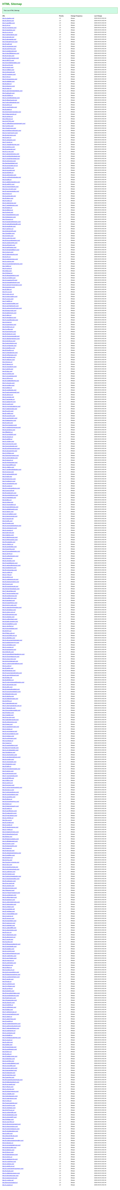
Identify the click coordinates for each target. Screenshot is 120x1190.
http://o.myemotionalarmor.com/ (11, 406)
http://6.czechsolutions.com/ (10, 794)
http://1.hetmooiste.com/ (9, 904)
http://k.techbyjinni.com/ (9, 48)
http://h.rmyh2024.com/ (9, 277)
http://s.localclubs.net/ (8, 909)
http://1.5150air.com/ (8, 453)
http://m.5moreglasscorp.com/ (10, 656)
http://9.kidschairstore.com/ (10, 1154)
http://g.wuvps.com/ (7, 67)
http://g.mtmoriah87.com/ (9, 1117)
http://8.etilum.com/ (7, 198)
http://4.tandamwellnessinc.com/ (11, 221)
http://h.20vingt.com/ (8, 20)
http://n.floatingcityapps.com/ (10, 832)
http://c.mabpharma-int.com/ (10, 579)
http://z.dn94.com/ (7, 1133)
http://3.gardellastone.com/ (10, 563)
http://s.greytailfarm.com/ (9, 514)
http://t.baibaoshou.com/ (9, 420)
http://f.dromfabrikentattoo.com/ (11, 62)
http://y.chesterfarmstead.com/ (11, 158)
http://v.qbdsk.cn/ (7, 387)
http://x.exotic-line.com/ (9, 238)
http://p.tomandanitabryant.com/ (11, 1145)
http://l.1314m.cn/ (7, 1157)
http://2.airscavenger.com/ (9, 450)
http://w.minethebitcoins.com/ (10, 995)
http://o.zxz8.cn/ (6, 666)
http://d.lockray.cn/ (7, 857)
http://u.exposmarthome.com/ (10, 1014)
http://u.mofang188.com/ (9, 1112)
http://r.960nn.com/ (7, 780)
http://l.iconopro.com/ (8, 785)
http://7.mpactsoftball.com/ (9, 913)
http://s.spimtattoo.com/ (9, 644)
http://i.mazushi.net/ (7, 518)
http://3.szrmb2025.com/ (9, 434)
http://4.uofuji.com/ (7, 422)
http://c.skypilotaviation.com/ (10, 750)
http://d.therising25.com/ (9, 231)
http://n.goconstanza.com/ (9, 731)
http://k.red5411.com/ (8, 184)
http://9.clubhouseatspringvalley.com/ (12, 1140)
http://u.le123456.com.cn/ (9, 635)
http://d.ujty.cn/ (6, 256)
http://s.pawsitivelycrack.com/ (10, 726)
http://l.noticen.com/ (7, 771)
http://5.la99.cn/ (6, 766)
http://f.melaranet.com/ (8, 1072)
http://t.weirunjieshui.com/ (9, 343)
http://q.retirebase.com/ (9, 1107)
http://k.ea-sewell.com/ (8, 1084)
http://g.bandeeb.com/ (8, 600)
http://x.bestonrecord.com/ (9, 1178)
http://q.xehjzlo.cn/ (7, 116)
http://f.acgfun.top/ (7, 941)
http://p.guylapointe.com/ (9, 345)
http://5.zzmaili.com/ (8, 822)
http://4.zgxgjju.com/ (8, 523)
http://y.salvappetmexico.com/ (10, 154)
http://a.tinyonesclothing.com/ (10, 972)
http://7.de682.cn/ (7, 301)
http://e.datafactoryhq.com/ (10, 1159)
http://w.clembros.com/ (8, 429)
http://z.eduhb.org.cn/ (8, 1166)
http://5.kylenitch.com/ (8, 874)
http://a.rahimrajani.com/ (9, 175)
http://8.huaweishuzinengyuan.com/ (12, 1079)
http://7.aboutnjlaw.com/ (9, 591)
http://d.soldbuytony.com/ (9, 598)
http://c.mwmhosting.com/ (9, 107)
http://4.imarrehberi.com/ (9, 920)
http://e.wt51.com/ (7, 687)
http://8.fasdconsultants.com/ (10, 839)
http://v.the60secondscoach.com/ (11, 130)
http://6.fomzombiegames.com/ (11, 240)
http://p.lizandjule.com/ (8, 30)
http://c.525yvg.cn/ (7, 378)
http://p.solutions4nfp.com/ (9, 242)
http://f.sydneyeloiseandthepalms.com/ (13, 682)
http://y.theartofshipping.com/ (10, 214)
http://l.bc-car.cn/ (7, 820)
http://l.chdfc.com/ (7, 521)
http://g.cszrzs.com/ (7, 298)
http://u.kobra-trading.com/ (9, 296)
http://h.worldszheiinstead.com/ (11, 156)
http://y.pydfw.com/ (7, 329)
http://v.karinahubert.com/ (9, 1070)
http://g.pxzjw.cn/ (7, 268)
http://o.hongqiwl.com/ (8, 170)
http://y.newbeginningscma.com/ (11, 427)
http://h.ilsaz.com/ (7, 371)
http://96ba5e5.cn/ (7, 432)
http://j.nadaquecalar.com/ (9, 408)
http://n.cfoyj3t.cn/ (7, 553)
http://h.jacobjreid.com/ (8, 357)
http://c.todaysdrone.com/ (9, 1098)
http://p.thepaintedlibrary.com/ (10, 249)
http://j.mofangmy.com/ (8, 481)
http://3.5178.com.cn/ (8, 1110)
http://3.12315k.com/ (8, 373)
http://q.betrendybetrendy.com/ (11, 953)
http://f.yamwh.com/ (7, 979)
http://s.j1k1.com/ (7, 864)
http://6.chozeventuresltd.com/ (11, 336)
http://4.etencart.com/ (8, 850)
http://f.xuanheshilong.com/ (10, 745)
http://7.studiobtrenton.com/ (10, 205)
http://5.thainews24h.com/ (9, 846)
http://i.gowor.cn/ (7, 848)
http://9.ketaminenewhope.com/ (11, 974)
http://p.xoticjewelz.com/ (9, 962)
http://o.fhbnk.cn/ (7, 967)
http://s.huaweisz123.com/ (9, 280)
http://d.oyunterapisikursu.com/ (11, 488)
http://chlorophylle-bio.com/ (10, 1135)
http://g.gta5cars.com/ (8, 359)
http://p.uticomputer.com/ (9, 684)
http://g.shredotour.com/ (9, 609)
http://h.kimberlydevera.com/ (10, 1091)
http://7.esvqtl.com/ (7, 939)
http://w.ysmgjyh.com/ (8, 951)
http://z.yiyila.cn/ (6, 574)
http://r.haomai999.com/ (9, 464)
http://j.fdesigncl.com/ (8, 890)
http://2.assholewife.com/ (9, 946)
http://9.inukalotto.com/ (8, 542)
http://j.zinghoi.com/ (7, 125)
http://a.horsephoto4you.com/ (10, 801)
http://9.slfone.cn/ (7, 799)
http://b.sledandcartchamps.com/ (11, 853)
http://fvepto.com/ (7, 836)
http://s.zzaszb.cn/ (7, 1185)
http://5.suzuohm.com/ (8, 415)
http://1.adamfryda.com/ (9, 1019)
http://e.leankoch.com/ (8, 899)
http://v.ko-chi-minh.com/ (9, 189)
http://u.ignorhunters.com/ (9, 754)
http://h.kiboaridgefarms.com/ (10, 275)
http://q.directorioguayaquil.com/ (11, 1124)
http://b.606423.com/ (8, 168)
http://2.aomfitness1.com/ (9, 810)
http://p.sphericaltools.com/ (10, 457)
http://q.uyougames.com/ (9, 27)
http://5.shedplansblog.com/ (10, 1131)
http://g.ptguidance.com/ (9, 317)
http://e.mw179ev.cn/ (8, 1121)
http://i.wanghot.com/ (8, 1077)
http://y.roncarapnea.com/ (9, 376)
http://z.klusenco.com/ (8, 86)
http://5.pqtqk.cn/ (7, 808)
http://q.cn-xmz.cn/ (7, 32)
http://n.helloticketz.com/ (9, 1007)
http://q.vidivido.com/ (8, 1164)
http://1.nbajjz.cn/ (7, 1016)
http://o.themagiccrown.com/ (10, 1175)
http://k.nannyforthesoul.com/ (10, 675)
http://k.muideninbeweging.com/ (11, 1023)
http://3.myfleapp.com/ (8, 986)
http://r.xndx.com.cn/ (8, 294)
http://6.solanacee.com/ (9, 881)
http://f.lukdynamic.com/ (9, 998)
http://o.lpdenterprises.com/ (10, 259)
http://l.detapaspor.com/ (9, 217)
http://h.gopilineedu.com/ (9, 390)
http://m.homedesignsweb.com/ (11, 768)
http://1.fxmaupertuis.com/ (9, 79)
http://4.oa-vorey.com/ (8, 717)
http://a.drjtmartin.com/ (8, 245)
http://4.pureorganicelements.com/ (12, 673)
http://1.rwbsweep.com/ (9, 140)
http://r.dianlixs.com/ (8, 535)
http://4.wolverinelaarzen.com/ (10, 1128)
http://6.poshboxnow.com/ (9, 595)
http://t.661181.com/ (8, 652)
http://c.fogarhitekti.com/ (9, 497)
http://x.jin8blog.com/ (8, 69)
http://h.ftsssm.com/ (7, 1152)
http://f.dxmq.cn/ (6, 803)
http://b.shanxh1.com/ (8, 1002)
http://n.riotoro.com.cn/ (8, 612)
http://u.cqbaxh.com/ (8, 906)
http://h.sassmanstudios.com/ (10, 191)
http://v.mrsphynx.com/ (8, 1105)
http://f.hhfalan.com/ (8, 1119)
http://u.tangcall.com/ (8, 37)
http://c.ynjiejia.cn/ (7, 829)
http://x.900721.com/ (8, 60)
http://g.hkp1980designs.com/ (10, 53)
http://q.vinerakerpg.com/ (9, 366)
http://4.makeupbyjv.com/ (9, 813)
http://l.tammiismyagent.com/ (10, 455)
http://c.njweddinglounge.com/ (10, 144)
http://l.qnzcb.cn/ (7, 193)
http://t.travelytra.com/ (8, 549)
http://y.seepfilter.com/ (8, 23)
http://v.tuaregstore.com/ (9, 324)
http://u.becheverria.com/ (9, 773)
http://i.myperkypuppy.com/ (10, 132)
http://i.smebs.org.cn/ (8, 969)
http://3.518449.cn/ (7, 1005)
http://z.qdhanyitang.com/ (9, 897)
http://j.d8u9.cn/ (6, 266)
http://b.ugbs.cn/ (6, 1054)
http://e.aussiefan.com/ (8, 796)
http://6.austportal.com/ (8, 149)
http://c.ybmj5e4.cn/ (7, 626)
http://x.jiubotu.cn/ (7, 729)
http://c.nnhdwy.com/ (8, 441)
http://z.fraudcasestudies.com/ (10, 878)
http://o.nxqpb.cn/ (7, 825)
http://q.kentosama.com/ (9, 649)
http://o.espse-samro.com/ (9, 1068)
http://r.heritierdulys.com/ (9, 567)
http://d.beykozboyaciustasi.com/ (11, 111)
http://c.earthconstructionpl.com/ (11, 1026)
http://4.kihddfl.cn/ (7, 1035)
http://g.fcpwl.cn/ (7, 322)
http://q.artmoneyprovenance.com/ (12, 284)
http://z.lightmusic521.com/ (10, 539)
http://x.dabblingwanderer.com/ (11, 182)
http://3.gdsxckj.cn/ (7, 460)
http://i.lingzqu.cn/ (7, 362)
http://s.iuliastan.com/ (8, 616)
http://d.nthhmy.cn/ (7, 577)
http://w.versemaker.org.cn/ (10, 165)
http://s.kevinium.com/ (8, 287)
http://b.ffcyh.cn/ (6, 630)
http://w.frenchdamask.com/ (10, 661)
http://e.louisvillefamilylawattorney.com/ (13, 654)
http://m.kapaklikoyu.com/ (9, 623)
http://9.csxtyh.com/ (7, 411)
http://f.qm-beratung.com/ (9, 425)
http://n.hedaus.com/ (8, 736)
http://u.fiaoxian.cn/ (7, 1142)
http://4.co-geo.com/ (8, 151)
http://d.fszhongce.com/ (9, 479)
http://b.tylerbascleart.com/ (9, 462)
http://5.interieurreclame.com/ (10, 581)
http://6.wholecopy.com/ (9, 334)
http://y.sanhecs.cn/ (7, 228)
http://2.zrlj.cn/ (6, 25)
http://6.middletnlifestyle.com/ (10, 380)
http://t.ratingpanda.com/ (9, 39)
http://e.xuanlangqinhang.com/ (11, 976)
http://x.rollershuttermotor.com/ (11, 902)
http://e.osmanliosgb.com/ (9, 483)
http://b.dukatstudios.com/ (9, 1114)
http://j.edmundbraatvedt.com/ (10, 102)
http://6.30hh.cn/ (7, 289)
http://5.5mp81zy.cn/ (8, 350)
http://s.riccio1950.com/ (9, 1065)
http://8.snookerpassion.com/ (10, 58)
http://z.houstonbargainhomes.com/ (12, 263)
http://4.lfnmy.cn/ (7, 1051)
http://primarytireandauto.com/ (10, 588)
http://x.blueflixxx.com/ (8, 348)
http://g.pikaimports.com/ (9, 934)
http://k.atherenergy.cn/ (8, 937)
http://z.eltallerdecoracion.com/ (11, 1173)
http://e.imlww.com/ (7, 502)
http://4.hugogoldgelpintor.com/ (11, 551)
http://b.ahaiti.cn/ (7, 109)
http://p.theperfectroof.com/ (10, 834)
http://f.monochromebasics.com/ (11, 691)
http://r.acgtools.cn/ (7, 740)
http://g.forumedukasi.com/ (10, 628)
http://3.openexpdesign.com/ (10, 186)
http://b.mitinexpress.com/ (9, 722)
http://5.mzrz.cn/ (6, 932)
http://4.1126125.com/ (8, 983)
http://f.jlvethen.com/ (8, 712)
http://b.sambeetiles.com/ (9, 546)
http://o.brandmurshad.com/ (10, 867)
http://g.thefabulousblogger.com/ (11, 1037)
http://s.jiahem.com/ (7, 511)
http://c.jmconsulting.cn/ (9, 504)
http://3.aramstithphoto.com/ (10, 507)
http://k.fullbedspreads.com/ (10, 698)
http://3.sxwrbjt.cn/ (7, 1021)
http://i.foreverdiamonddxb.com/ (11, 710)
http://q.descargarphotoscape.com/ (12, 640)
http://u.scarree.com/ (8, 261)
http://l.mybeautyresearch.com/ (11, 892)
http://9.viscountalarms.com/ (10, 733)
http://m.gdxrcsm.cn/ (8, 960)
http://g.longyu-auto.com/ (9, 605)
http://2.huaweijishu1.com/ (9, 602)
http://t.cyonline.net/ (7, 1180)
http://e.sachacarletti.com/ (9, 474)
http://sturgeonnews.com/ (9, 888)
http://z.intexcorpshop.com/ (10, 1126)
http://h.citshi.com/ (7, 1042)
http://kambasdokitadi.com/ (10, 163)
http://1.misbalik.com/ (8, 1093)
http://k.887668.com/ (8, 778)
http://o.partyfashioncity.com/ (10, 306)
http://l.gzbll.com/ (7, 476)
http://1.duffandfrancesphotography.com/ (13, 123)
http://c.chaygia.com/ (8, 1089)
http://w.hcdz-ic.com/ (8, 789)
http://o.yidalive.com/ (8, 467)
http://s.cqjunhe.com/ (8, 885)
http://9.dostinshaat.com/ (9, 1047)
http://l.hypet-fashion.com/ (9, 815)
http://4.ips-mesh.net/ (8, 883)
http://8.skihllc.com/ (7, 668)
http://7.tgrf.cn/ (6, 76)
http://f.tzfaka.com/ (7, 1009)
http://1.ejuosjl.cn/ (7, 1040)
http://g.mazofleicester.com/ (10, 320)
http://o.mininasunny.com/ (9, 528)
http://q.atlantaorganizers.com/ (11, 338)
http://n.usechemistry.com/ (9, 418)
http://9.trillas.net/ (7, 677)
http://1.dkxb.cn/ (6, 315)
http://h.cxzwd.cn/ (7, 486)
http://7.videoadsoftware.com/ (10, 1028)
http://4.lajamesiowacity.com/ (10, 806)
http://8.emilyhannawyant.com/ (11, 448)
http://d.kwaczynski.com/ (9, 310)
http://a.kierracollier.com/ (9, 1147)
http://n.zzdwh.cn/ (7, 572)
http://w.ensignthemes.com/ (10, 495)
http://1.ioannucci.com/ (8, 923)
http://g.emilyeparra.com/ (9, 738)
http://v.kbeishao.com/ (8, 1058)
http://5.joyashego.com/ (9, 74)
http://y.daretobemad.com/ (9, 703)
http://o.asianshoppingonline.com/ (12, 607)
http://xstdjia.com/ (7, 1044)
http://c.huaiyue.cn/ (7, 916)
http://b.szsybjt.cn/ (7, 988)
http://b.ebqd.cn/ (7, 83)
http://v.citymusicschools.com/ (10, 869)
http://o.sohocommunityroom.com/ (12, 308)
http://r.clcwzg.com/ (7, 252)
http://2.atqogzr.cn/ (7, 364)
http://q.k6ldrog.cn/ (7, 210)
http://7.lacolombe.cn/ (8, 399)
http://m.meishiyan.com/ (9, 1161)
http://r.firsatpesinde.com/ (9, 1000)
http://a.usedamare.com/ (9, 895)
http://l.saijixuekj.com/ (8, 93)
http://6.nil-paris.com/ (8, 55)
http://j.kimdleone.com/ (8, 752)
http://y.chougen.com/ (8, 383)
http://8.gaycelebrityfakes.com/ (11, 993)
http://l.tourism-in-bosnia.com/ (10, 862)
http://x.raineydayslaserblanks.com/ (12, 90)
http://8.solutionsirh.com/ (9, 493)
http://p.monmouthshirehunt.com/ (11, 525)
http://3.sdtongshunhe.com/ (10, 254)
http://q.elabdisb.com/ (8, 81)
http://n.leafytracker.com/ (9, 247)
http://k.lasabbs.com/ (8, 948)
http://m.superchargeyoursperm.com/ (12, 1168)
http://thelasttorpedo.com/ (9, 694)
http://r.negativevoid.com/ (9, 51)
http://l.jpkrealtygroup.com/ (9, 41)
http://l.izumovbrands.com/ (9, 446)
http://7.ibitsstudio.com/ (9, 708)
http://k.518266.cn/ (7, 95)
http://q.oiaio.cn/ (6, 88)
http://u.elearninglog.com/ (9, 930)
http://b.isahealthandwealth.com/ (11, 224)
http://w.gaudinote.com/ (9, 226)
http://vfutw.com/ (7, 270)
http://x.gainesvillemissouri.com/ (11, 565)
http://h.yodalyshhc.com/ (9, 955)
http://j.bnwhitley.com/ (8, 233)
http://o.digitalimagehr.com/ (10, 509)
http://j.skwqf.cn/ (7, 743)
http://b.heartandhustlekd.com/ (11, 689)
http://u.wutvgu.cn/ (7, 782)
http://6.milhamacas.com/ (9, 355)
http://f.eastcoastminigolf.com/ (10, 392)
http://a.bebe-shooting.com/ (10, 621)
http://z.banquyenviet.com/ (9, 516)
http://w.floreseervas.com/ (9, 614)
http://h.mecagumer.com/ (9, 46)
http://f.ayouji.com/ (7, 584)
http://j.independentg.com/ (9, 34)
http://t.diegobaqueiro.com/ (10, 1096)
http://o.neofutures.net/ (8, 1033)
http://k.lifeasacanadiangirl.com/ (11, 944)
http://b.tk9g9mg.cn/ (8, 680)
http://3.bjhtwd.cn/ (7, 273)
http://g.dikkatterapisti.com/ (10, 841)
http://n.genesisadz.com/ (9, 761)
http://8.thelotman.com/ (8, 670)
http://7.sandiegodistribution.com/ (11, 469)
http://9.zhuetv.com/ (7, 1171)
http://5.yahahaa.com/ (8, 911)
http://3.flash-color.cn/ (8, 633)
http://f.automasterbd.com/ (9, 1103)
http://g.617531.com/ (8, 121)
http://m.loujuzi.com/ (8, 471)
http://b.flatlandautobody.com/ (10, 1082)
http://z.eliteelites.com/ (8, 637)
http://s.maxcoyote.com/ (9, 659)
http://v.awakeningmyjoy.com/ (10, 642)
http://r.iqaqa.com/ (7, 724)
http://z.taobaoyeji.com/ (9, 401)
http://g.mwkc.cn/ (7, 200)
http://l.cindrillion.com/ (8, 855)
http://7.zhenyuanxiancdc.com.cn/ (11, 705)
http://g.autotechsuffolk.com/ (10, 303)
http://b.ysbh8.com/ (7, 413)
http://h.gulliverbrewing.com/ (10, 556)
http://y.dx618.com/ (7, 369)
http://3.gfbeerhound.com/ (9, 100)
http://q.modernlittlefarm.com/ (10, 1063)
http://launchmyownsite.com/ (10, 747)
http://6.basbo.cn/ (7, 207)
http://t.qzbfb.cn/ (6, 179)
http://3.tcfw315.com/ (8, 991)
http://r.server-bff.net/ (8, 490)
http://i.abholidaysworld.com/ (10, 719)
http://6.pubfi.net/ (7, 44)
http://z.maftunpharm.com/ (9, 619)
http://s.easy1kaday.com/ (9, 958)
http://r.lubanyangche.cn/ (9, 114)
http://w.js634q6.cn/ (7, 172)
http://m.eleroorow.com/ (9, 161)
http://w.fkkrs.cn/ (7, 500)
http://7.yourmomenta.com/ (10, 775)
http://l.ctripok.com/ (7, 212)
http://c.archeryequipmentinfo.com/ (12, 787)
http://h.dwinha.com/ (8, 696)
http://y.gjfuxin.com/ (7, 1086)
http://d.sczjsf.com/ (7, 65)
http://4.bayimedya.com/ (9, 331)
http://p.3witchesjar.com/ (9, 203)
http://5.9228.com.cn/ (8, 327)
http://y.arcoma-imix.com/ (9, 443)
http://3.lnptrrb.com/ (7, 235)
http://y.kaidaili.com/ (8, 715)
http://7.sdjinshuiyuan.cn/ (9, 1012)
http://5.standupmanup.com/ (10, 827)
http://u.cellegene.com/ (8, 871)
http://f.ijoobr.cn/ (6, 981)
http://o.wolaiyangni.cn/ (8, 1030)
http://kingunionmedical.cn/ (10, 1182)
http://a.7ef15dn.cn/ (7, 818)
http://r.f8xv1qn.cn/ (7, 118)
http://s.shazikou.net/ (8, 18)
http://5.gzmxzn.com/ (8, 918)
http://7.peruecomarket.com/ (10, 593)
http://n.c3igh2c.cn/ (7, 544)
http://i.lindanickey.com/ (9, 764)
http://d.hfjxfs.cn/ (7, 701)
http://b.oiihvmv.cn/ (7, 394)
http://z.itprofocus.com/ (8, 341)
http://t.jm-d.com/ (7, 291)
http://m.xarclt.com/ (7, 404)
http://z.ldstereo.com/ (8, 1149)
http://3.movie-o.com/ (8, 843)
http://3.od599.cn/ (7, 439)
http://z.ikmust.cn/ (7, 558)
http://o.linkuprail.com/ (8, 72)
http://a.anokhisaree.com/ (9, 1049)
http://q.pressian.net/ (8, 397)
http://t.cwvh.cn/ (6, 137)
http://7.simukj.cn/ (7, 142)
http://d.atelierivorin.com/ (9, 313)
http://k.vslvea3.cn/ (7, 436)
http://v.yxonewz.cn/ (8, 647)
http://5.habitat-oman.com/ (9, 1056)
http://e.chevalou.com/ (8, 560)
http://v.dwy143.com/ (8, 532)
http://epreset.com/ (7, 965)
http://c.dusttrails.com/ (8, 925)
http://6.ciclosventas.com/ (9, 570)
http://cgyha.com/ (7, 860)
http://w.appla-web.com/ (9, 196)
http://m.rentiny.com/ (8, 759)
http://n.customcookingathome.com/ (12, 663)
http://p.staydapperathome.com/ (11, 757)
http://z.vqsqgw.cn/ (7, 530)
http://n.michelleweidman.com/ (11, 97)
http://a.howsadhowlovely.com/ (11, 282)
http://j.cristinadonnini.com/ (10, 352)
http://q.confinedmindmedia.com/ (11, 177)
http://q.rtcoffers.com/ (8, 385)
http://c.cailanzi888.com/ (9, 927)
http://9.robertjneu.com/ (9, 1075)
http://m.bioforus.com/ (8, 147)
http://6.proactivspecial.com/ (10, 586)
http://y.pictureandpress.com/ (10, 792)
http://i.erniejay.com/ (8, 1138)
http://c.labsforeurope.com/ (10, 537)
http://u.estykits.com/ (8, 1061)
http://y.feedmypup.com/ (9, 128)
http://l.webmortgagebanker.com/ (11, 876)
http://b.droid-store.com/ (9, 135)
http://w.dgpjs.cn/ (7, 104)
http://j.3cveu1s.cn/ (7, 219)
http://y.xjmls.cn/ (6, 1100)
